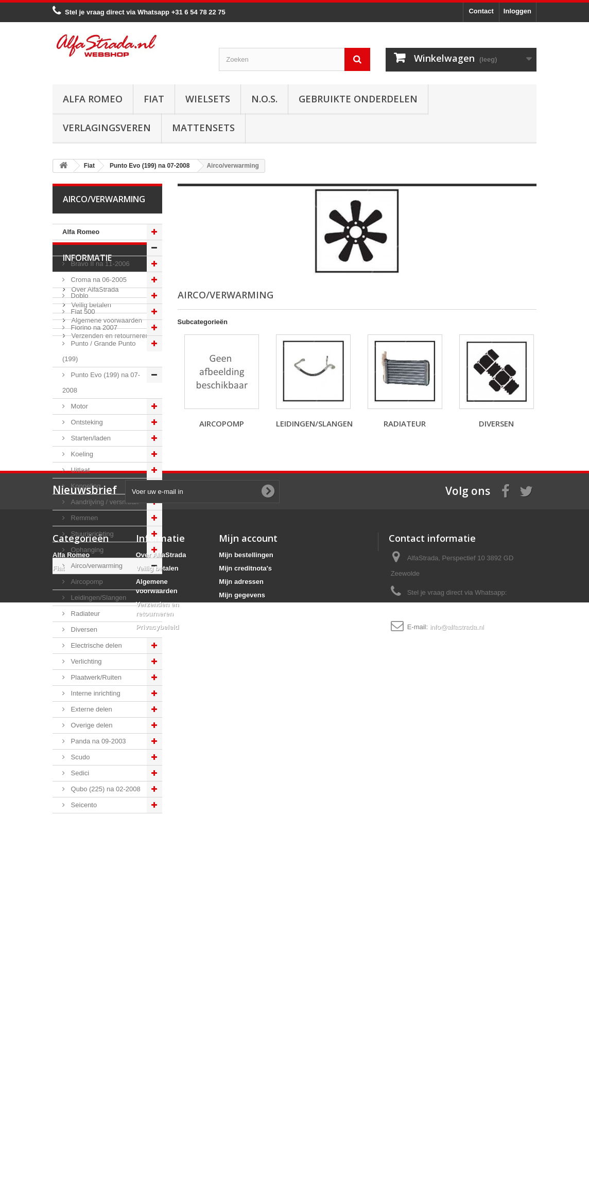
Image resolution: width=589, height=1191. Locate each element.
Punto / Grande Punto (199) (98, 351)
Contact (481, 11)
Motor (78, 406)
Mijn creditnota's (245, 1065)
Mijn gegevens (242, 1091)
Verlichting (85, 661)
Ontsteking (86, 422)
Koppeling (84, 486)
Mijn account (248, 1034)
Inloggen (517, 11)
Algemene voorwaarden (106, 902)
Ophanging (86, 550)
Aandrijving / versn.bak (103, 502)
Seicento (83, 805)
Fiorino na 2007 (93, 327)
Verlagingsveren (107, 127)
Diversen (83, 629)
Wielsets (207, 99)
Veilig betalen (90, 887)
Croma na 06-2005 (98, 279)
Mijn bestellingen (246, 1051)
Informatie (87, 844)
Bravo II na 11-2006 (99, 264)
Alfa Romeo (93, 99)
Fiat (154, 99)
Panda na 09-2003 (97, 741)
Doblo (79, 295)
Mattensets (203, 127)
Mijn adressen (241, 1078)
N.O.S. (264, 99)
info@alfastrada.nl (457, 1123)
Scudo (79, 757)
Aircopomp (86, 581)
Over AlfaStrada (94, 872)
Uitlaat (79, 470)
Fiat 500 (82, 311)
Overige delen (91, 725)
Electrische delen (95, 645)
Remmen (83, 518)
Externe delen (90, 709)
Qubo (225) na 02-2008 (105, 789)
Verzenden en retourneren (109, 918)
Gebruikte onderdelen (358, 99)
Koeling (81, 454)
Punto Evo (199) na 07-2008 (101, 382)
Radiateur (84, 613)
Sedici (79, 773)
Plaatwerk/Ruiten (95, 677)
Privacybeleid (157, 1123)
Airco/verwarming (96, 566)
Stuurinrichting (91, 534)
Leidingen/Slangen (97, 597)
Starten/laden (90, 438)
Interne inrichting (94, 693)
